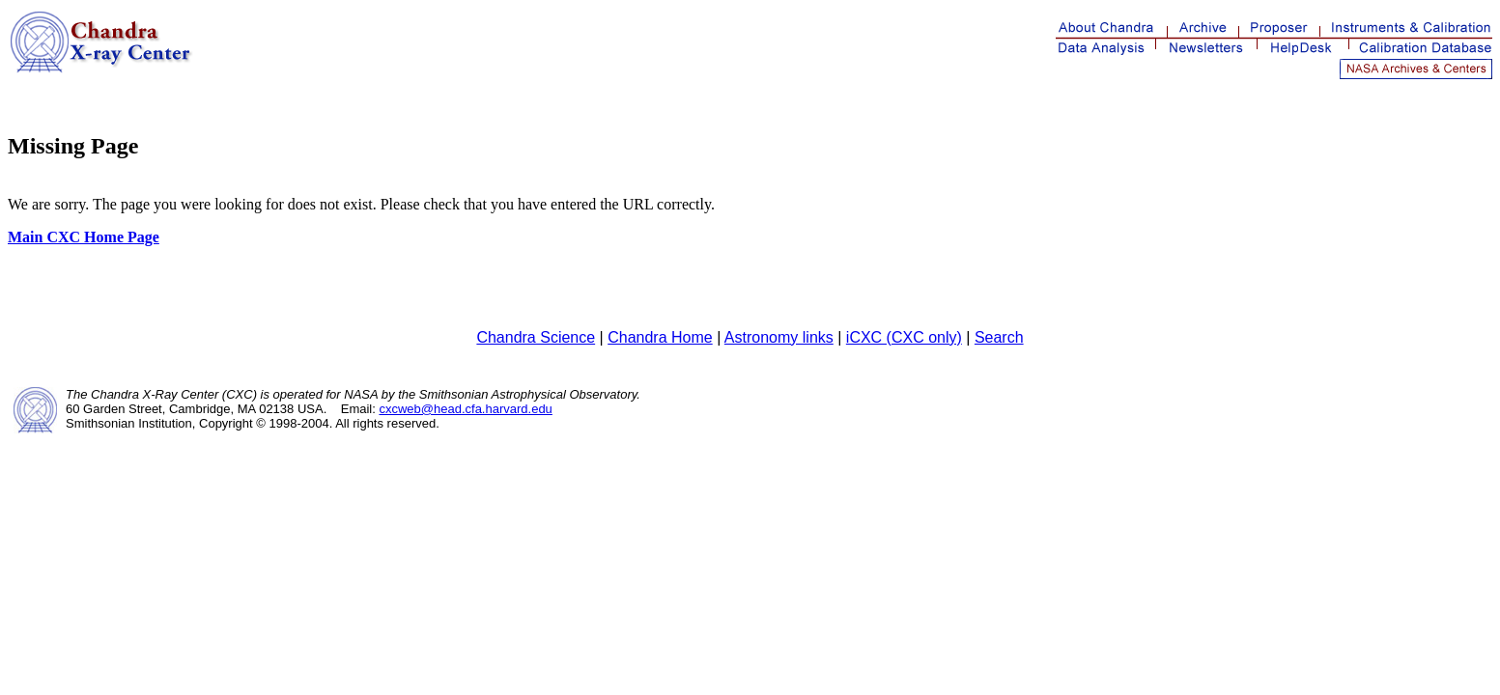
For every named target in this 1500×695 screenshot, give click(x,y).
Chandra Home (660, 337)
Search (999, 337)
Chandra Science (535, 337)
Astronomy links (779, 337)
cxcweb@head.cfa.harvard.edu (465, 409)
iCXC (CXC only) (904, 337)
